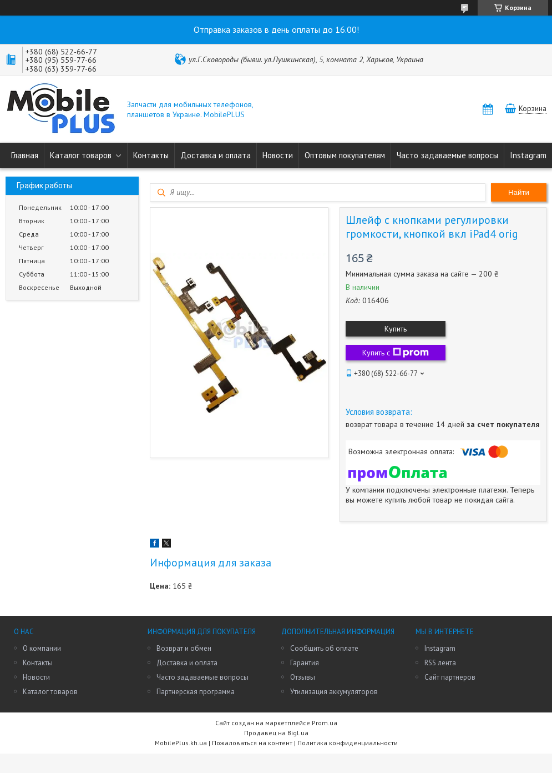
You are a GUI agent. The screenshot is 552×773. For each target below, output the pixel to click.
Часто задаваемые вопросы (447, 155)
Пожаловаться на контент (252, 743)
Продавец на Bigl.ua (276, 733)
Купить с (395, 353)
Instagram (528, 155)
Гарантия (304, 662)
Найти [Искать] (518, 192)
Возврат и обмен (183, 648)
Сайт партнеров (449, 677)
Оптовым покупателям (345, 155)
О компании (42, 648)
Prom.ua (324, 723)
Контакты (151, 155)
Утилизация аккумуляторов (334, 691)
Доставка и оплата (215, 155)
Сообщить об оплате (324, 648)
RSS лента (440, 662)
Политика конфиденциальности (347, 743)
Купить (395, 329)
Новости (277, 155)
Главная (24, 155)
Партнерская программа (195, 691)
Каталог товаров (81, 155)
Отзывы (302, 677)
